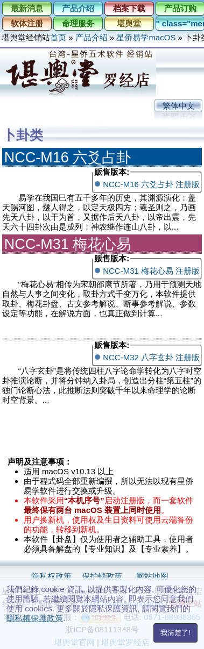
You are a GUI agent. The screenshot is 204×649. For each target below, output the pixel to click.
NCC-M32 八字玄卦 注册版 (151, 357)
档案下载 (129, 8)
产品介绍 (78, 8)
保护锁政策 (102, 576)
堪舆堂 (129, 23)
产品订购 (180, 8)
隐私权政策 (51, 576)
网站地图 (152, 576)
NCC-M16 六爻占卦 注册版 (151, 184)
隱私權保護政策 (34, 618)
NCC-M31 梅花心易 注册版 (151, 270)
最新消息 (27, 8)
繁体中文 (179, 105)
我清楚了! (175, 633)
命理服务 (78, 23)
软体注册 (27, 23)
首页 (58, 37)
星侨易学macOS (145, 37)
